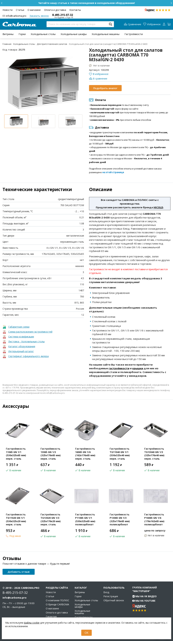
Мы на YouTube (143, 600)
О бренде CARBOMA (57, 604)
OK (86, 633)
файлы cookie (32, 622)
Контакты (75, 9)
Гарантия (51, 616)
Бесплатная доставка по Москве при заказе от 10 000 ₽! (86, 3)
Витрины (8, 34)
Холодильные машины (105, 34)
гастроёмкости (119, 368)
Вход (106, 592)
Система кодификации (21, 336)
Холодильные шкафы (74, 34)
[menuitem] (8, 34)
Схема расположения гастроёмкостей (30, 331)
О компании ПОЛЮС (57, 600)
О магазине (34, 9)
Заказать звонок (39, 15)
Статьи (20, 9)
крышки (137, 368)
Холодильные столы (43, 34)
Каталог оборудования (21, 346)
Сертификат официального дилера (28, 356)
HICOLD (158, 207)
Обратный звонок (113, 600)
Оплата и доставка (55, 9)
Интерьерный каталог (21, 351)
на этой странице (113, 172)
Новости (8, 9)
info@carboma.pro (16, 15)
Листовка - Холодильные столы (26, 341)
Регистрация (110, 596)
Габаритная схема (18, 326)
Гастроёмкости (134, 34)
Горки (22, 34)
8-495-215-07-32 (62, 15)
